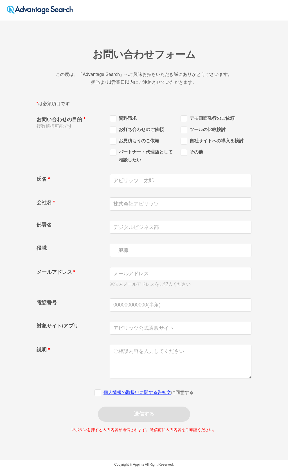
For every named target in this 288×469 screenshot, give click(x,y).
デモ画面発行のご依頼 (208, 119)
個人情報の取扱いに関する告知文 (137, 392)
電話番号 (47, 302)
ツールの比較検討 (203, 130)
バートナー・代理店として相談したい (141, 156)
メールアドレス (54, 272)
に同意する (149, 392)
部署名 (44, 225)
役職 (42, 248)
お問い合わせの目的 (59, 119)
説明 (42, 350)
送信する (144, 414)
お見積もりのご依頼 (134, 141)
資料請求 (123, 119)
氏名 (42, 179)
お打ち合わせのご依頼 (137, 130)
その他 (192, 153)
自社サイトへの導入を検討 (212, 141)
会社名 (44, 202)
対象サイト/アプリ (57, 326)
